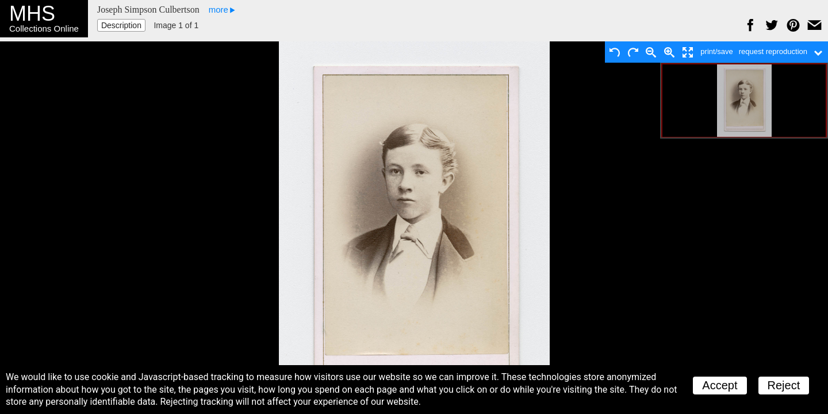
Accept (719, 385)
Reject (784, 385)
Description (121, 25)
